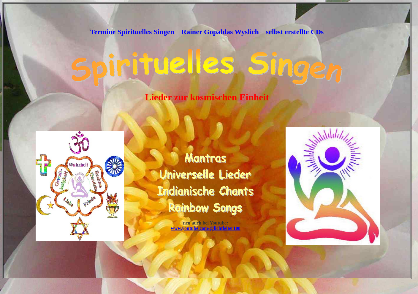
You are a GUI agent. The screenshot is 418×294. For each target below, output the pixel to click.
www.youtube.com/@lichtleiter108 (205, 228)
